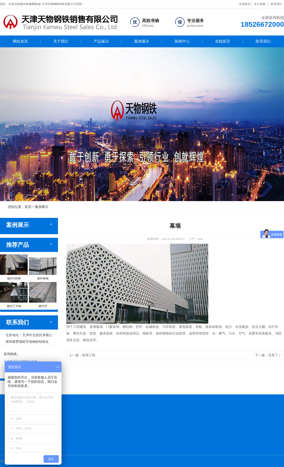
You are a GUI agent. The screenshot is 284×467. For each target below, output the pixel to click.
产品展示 (101, 41)
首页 (28, 207)
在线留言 (244, 4)
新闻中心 (182, 41)
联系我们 (276, 4)
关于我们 (60, 41)
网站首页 (20, 41)
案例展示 (141, 41)
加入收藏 (259, 4)
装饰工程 (88, 355)
